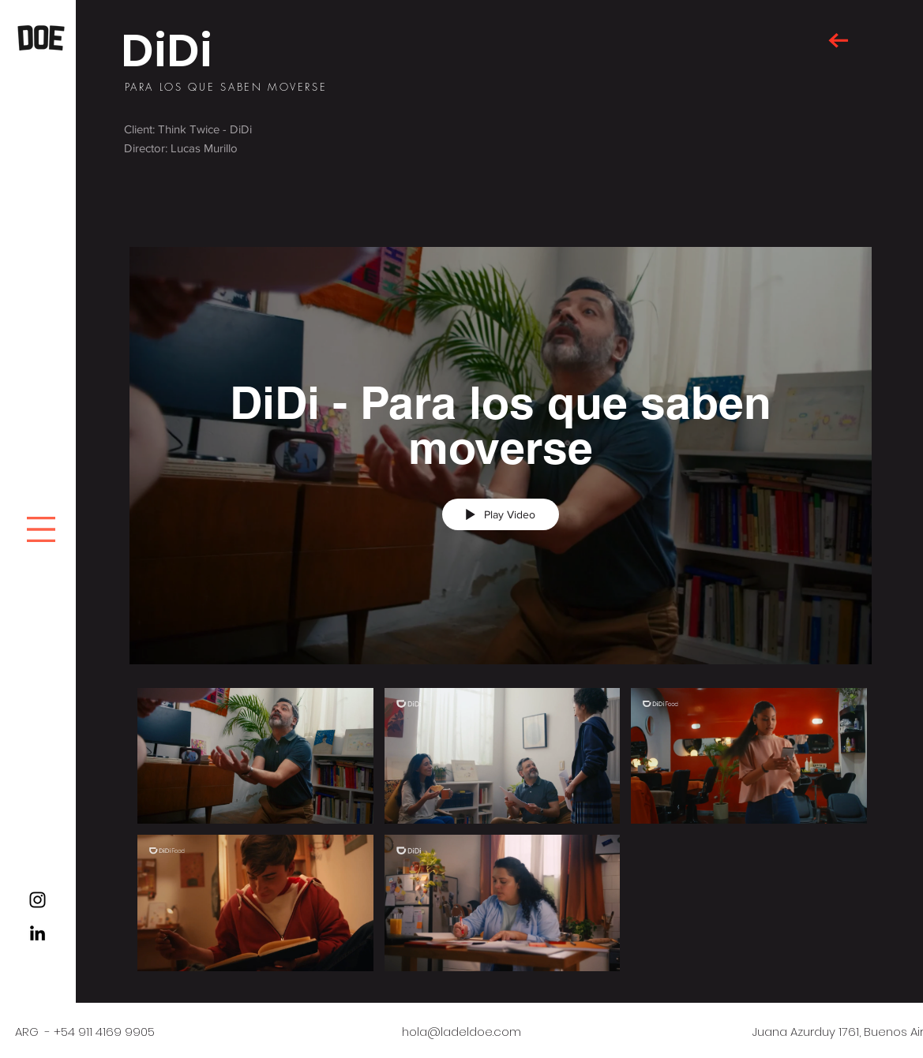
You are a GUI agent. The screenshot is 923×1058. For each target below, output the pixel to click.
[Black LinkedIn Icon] (37, 933)
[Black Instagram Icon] (37, 899)
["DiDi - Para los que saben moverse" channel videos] (501, 833)
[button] (41, 529)
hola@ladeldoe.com (461, 1031)
